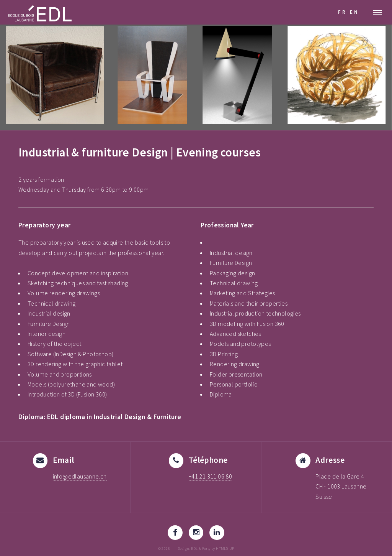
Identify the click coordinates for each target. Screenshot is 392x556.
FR (342, 12)
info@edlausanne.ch (80, 476)
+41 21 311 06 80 (210, 476)
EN (354, 12)
